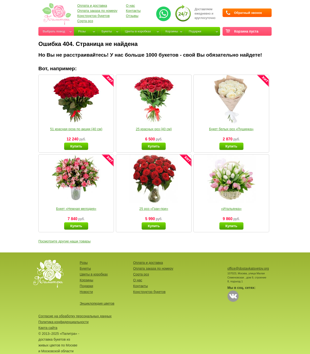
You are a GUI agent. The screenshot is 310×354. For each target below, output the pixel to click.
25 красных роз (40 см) (154, 129)
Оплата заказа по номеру (97, 11)
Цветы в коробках (138, 31)
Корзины (171, 31)
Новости (86, 292)
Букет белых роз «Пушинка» (231, 129)
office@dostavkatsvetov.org (248, 268)
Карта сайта (47, 328)
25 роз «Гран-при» (153, 209)
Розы (82, 31)
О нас (130, 6)
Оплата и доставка (92, 6)
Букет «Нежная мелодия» (76, 209)
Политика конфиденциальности (63, 322)
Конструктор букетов (93, 16)
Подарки (195, 31)
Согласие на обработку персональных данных (75, 316)
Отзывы (132, 16)
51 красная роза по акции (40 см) (76, 129)
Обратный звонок (248, 13)
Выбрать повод (54, 31)
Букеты (107, 31)
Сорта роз (85, 21)
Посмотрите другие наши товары (64, 241)
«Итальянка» (231, 209)
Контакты (133, 11)
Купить (76, 146)
